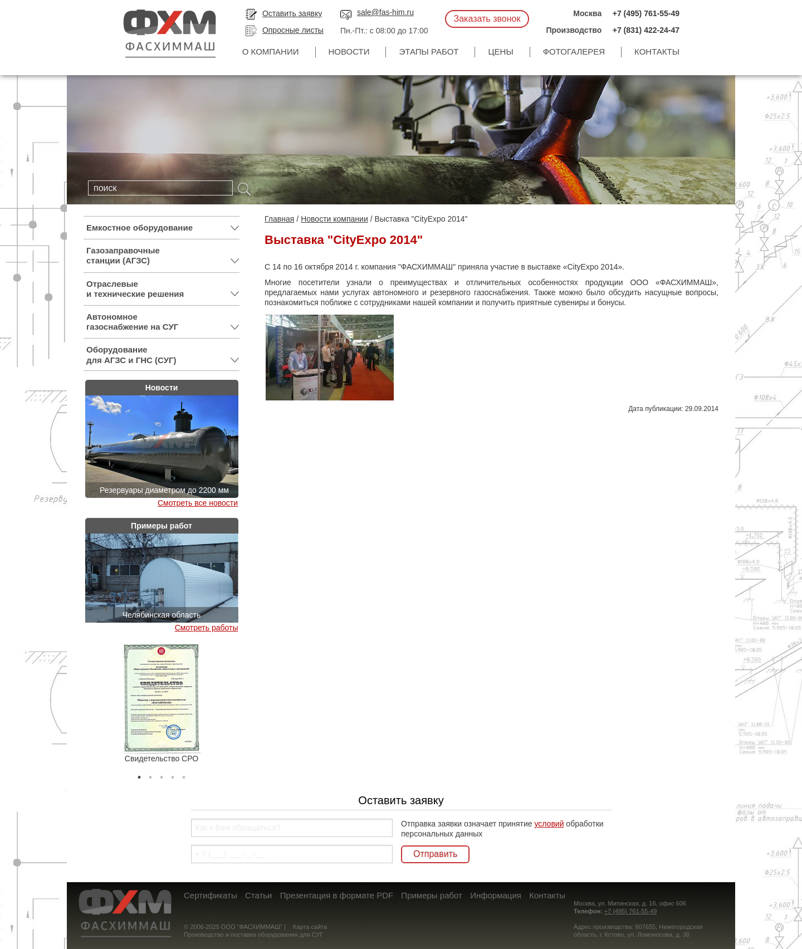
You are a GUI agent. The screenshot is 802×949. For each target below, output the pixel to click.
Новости (349, 51)
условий (549, 823)
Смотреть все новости (198, 502)
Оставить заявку (292, 13)
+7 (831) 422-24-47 (646, 30)
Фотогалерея (574, 51)
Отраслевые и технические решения (162, 289)
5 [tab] (184, 774)
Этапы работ (428, 51)
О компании (270, 51)
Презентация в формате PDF (336, 895)
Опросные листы (293, 30)
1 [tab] (139, 774)
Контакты (656, 51)
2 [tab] (150, 774)
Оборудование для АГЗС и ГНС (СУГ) (162, 355)
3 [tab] (161, 774)
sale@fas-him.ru (385, 12)
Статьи (258, 895)
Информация (495, 895)
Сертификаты (210, 895)
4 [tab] (172, 774)
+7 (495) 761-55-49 (646, 13)
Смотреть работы (206, 627)
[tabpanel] (161, 703)
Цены (500, 51)
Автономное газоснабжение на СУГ (162, 322)
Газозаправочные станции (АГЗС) (162, 256)
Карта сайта (310, 926)
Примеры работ (431, 895)
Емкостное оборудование (162, 228)
